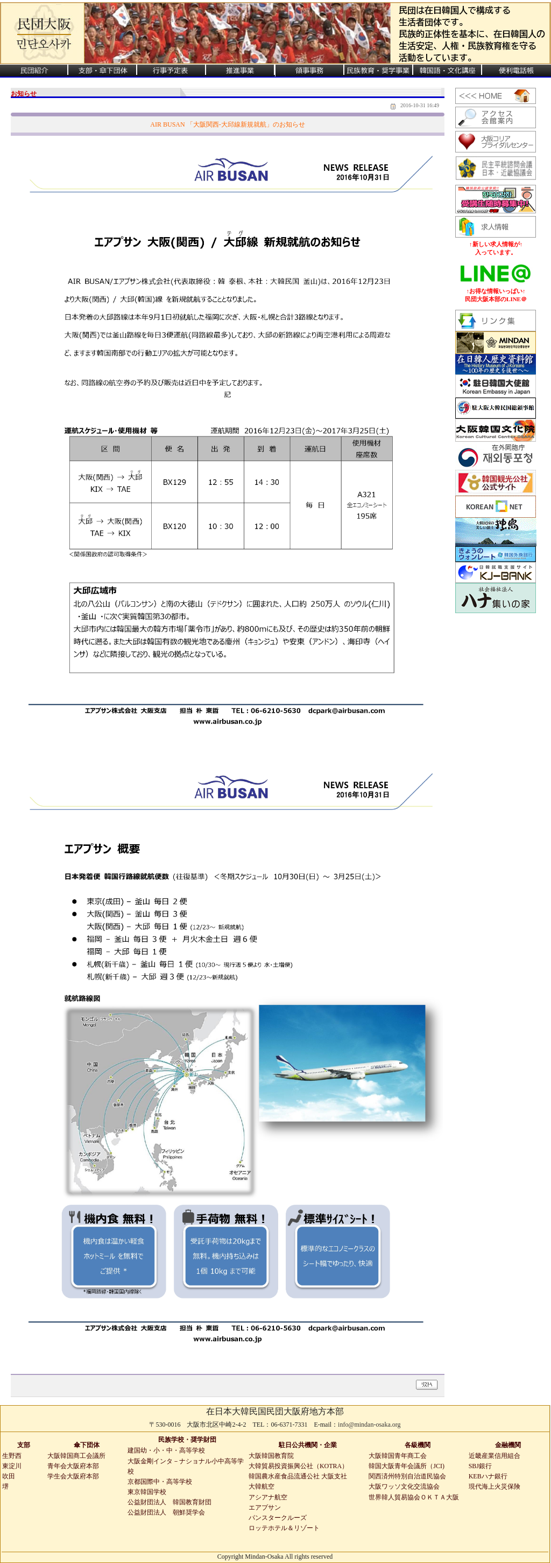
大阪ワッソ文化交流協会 (404, 1486)
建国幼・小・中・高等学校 (166, 1450)
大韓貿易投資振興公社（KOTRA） (298, 1466)
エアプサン (265, 1507)
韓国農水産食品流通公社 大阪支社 (298, 1476)
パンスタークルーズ (278, 1518)
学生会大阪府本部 (73, 1476)
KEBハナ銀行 (488, 1476)
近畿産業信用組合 (494, 1456)
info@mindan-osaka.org (369, 1424)
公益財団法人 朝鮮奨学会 (166, 1512)
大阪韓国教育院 (271, 1456)
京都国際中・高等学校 (160, 1481)
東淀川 (12, 1466)
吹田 (8, 1476)
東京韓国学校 (147, 1492)
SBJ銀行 (480, 1466)
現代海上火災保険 (494, 1486)
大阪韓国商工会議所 (76, 1456)
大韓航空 (261, 1486)
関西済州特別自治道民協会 (407, 1476)
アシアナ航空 (268, 1497)
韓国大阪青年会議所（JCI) (406, 1466)
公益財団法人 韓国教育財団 (169, 1502)
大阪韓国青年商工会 (398, 1456)
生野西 (12, 1456)
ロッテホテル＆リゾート (284, 1528)
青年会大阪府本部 (73, 1466)
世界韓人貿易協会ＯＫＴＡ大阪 (414, 1497)
